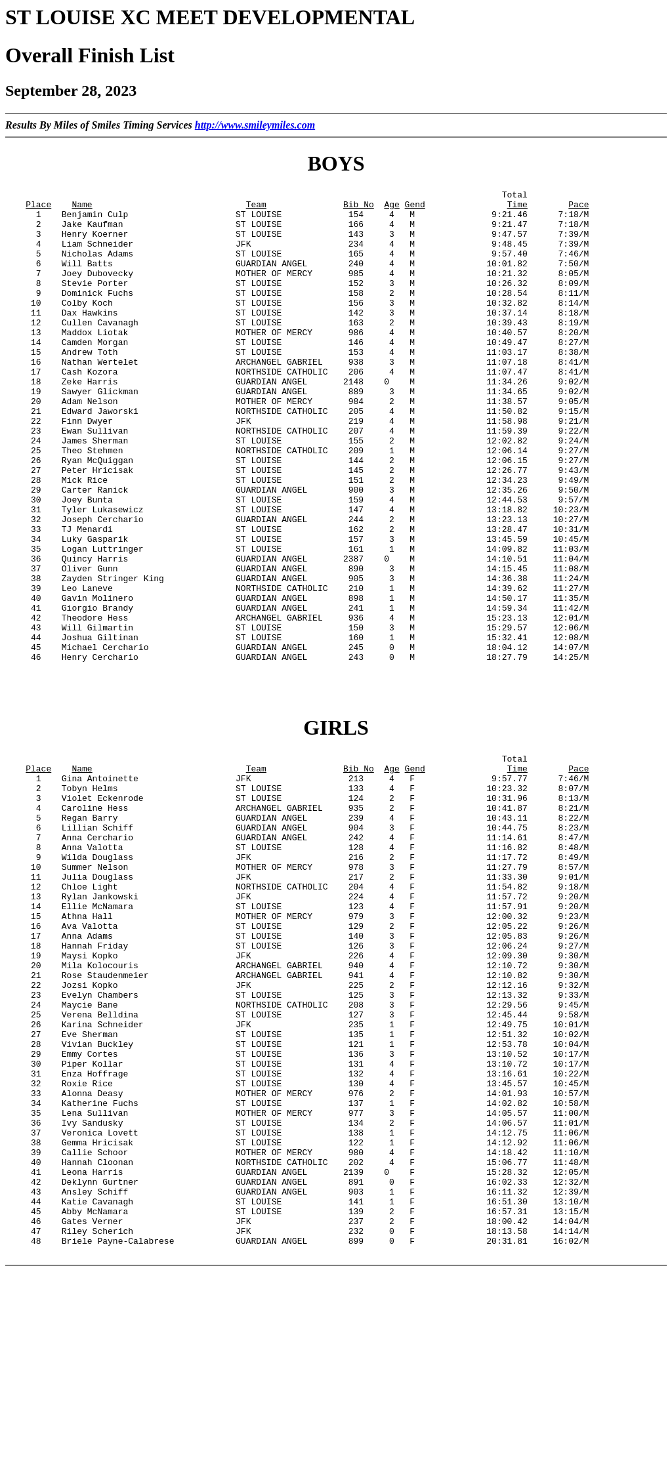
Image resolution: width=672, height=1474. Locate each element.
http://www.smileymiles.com (255, 125)
